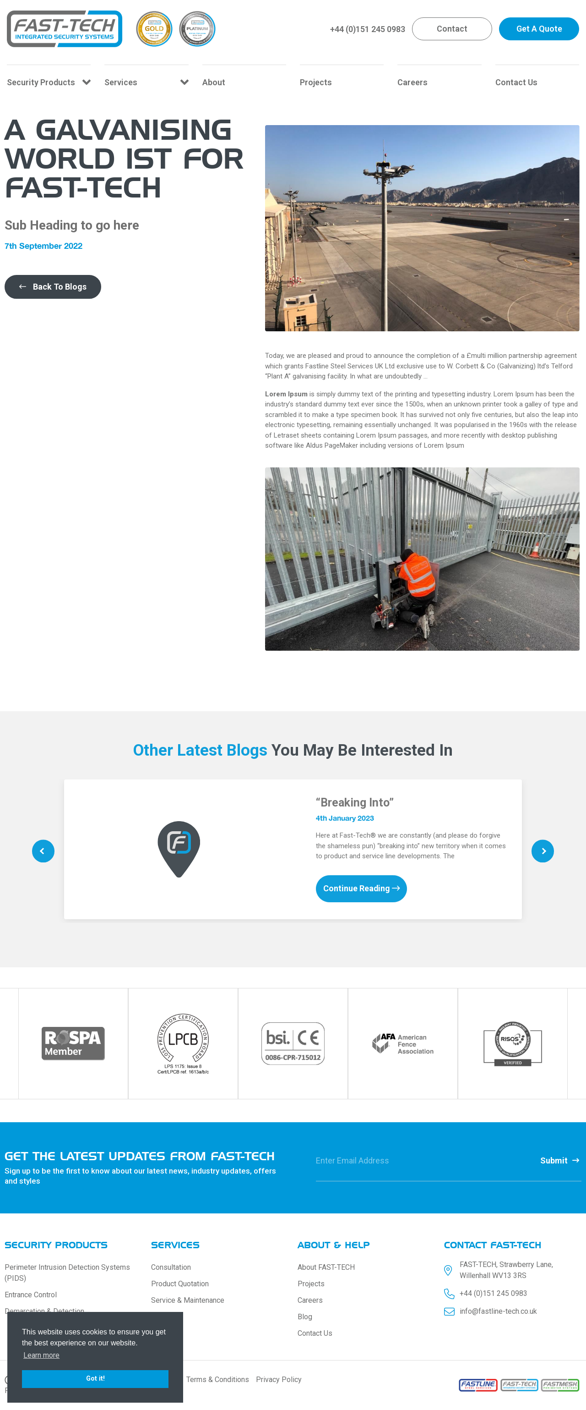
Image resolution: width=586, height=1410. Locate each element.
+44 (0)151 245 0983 (367, 29)
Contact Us (315, 1333)
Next (542, 850)
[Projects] (342, 80)
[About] (244, 80)
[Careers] (439, 80)
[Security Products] (49, 80)
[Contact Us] (537, 80)
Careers (310, 1300)
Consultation (171, 1267)
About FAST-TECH (326, 1267)
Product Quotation (180, 1283)
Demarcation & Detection (44, 1311)
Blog (305, 1316)
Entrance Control (31, 1294)
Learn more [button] (41, 1355)
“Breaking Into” (355, 802)
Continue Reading (362, 889)
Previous (43, 850)
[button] (452, 28)
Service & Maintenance (187, 1300)
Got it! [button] (95, 1379)
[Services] (146, 80)
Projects (311, 1283)
